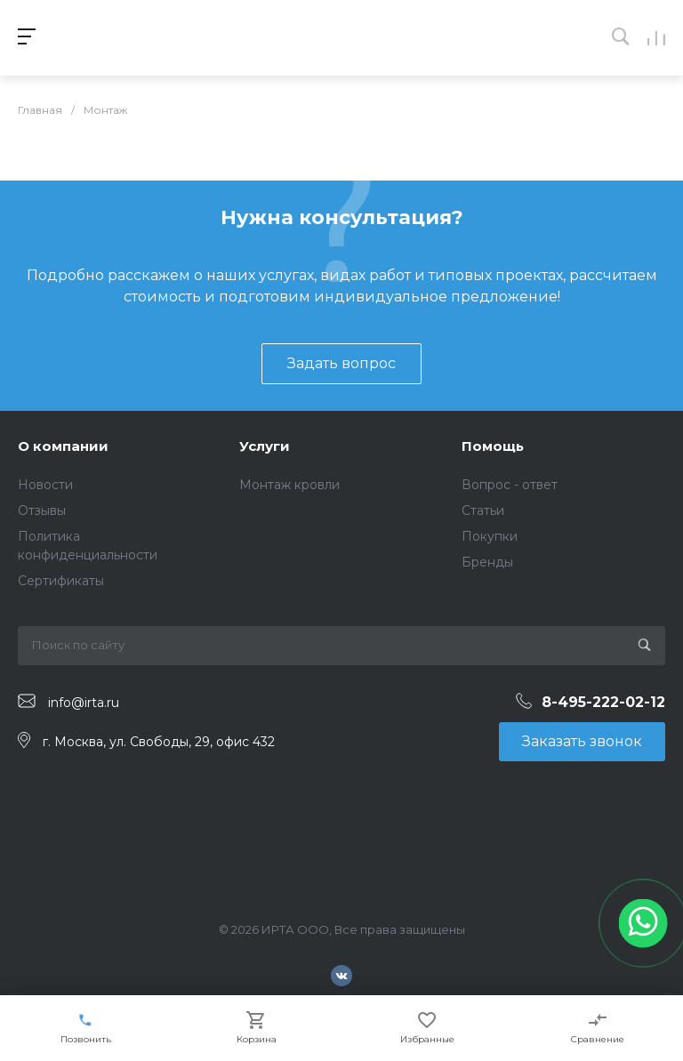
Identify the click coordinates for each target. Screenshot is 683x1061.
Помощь (493, 446)
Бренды (487, 562)
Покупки (490, 536)
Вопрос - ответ (510, 485)
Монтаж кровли (289, 485)
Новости (45, 485)
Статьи (483, 510)
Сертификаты (61, 581)
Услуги (264, 446)
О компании (63, 446)
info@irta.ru (83, 702)
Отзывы (42, 510)
